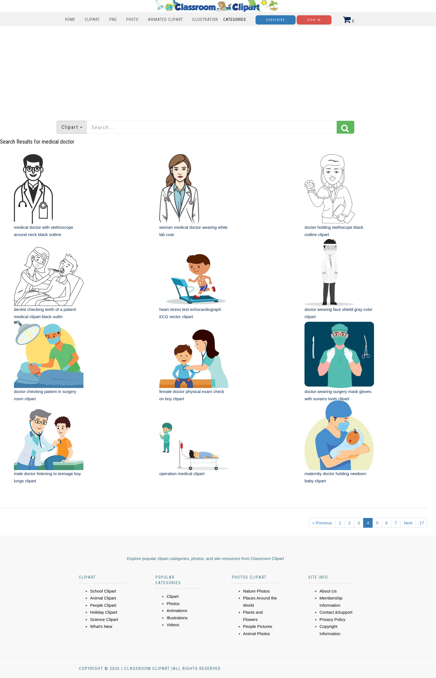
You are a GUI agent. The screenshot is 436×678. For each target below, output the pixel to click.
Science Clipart (104, 619)
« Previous (322, 522)
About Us (328, 591)
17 (421, 522)
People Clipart (103, 605)
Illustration (205, 19)
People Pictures (257, 626)
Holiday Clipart (103, 612)
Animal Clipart (103, 598)
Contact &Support (335, 612)
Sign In (314, 20)
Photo (132, 19)
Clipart (92, 19)
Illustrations (177, 617)
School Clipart (103, 591)
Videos (173, 624)
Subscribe (275, 20)
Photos (173, 603)
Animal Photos (256, 633)
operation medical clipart (182, 473)
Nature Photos (256, 591)
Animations (177, 610)
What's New (101, 626)
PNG (113, 19)
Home (70, 19)
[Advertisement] (218, 71)
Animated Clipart (165, 19)
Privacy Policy (332, 619)
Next (408, 522)
